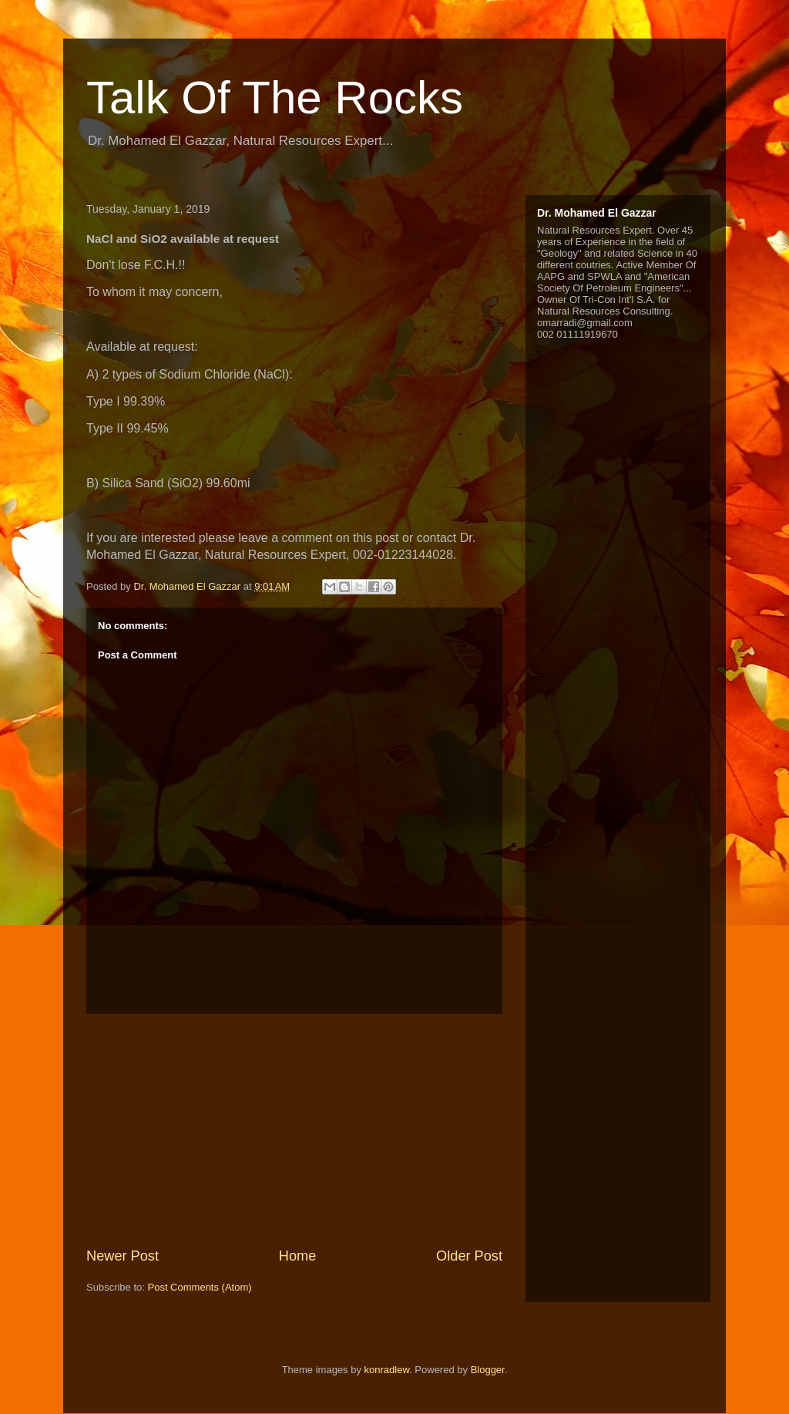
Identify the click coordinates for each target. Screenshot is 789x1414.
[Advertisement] (294, 1130)
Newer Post (122, 1256)
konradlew (387, 1369)
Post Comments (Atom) (200, 1287)
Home (298, 1256)
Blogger (488, 1369)
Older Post (469, 1256)
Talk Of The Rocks (274, 97)
